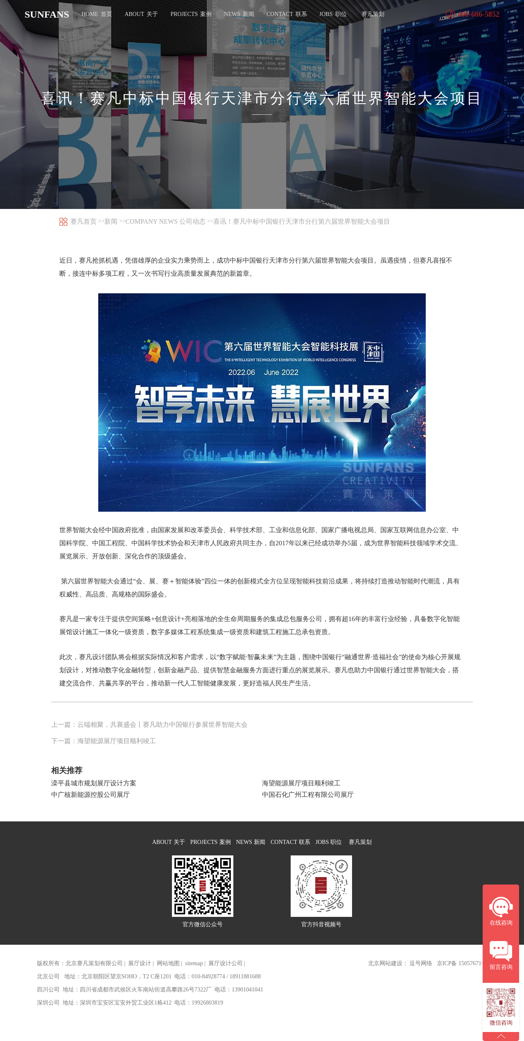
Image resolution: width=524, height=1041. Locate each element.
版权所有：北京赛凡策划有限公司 (80, 971)
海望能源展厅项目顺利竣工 (301, 783)
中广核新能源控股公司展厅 (90, 794)
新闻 (110, 221)
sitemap (194, 971)
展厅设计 (139, 971)
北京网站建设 (385, 971)
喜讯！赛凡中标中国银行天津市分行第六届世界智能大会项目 (301, 221)
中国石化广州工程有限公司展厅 (308, 794)
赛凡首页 (83, 221)
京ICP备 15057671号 (462, 971)
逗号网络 (420, 971)
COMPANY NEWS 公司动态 (166, 221)
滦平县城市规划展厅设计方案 (93, 783)
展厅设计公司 (225, 971)
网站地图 (168, 971)
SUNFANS (47, 14)
